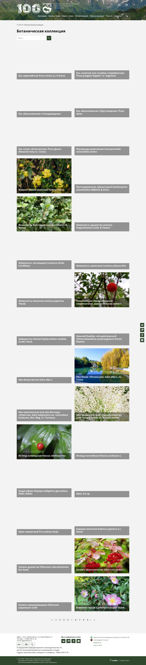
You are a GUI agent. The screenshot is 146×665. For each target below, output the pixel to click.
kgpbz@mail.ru (27, 641)
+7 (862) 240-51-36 (30, 639)
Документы (97, 643)
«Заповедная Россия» (100, 640)
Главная (20, 25)
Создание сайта (124, 660)
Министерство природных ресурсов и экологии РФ (111, 637)
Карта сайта (97, 645)
